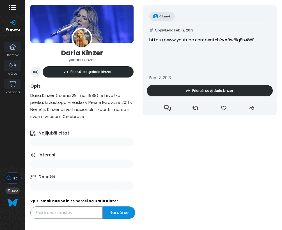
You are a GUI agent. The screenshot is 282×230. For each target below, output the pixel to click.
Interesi (46, 155)
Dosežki (46, 177)
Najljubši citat (53, 133)
